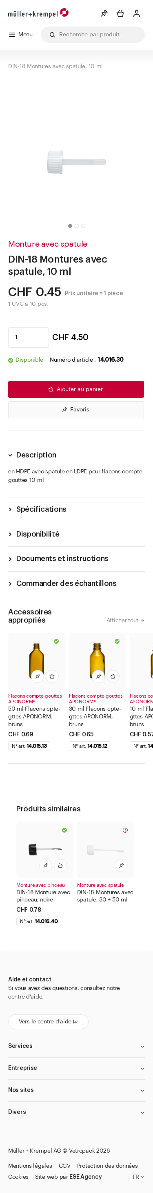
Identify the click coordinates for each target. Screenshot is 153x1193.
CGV (65, 1166)
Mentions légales (30, 1166)
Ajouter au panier (75, 389)
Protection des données (107, 1166)
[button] (70, 226)
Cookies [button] (18, 1177)
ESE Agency (85, 1177)
